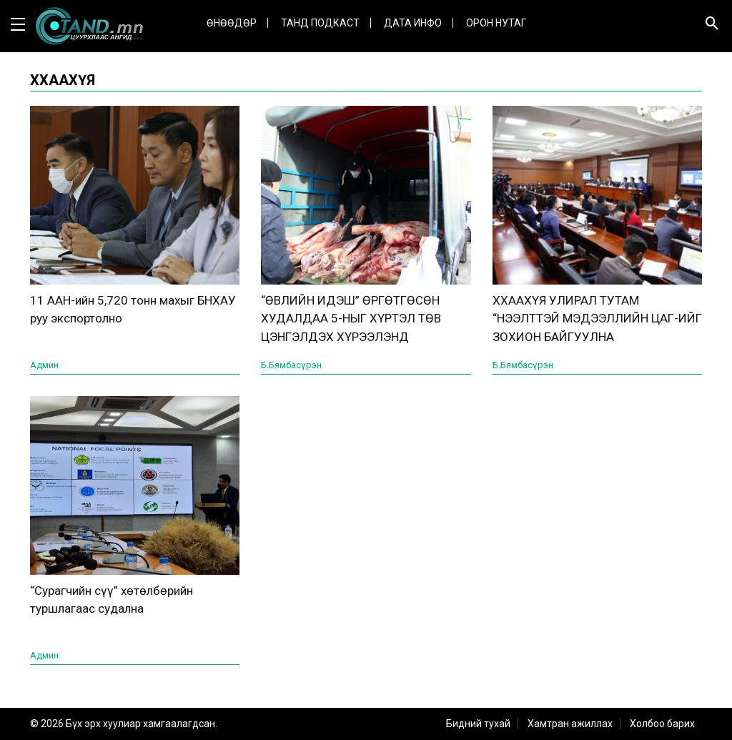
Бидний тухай (478, 723)
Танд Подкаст (320, 23)
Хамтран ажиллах (570, 723)
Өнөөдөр (232, 23)
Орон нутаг (496, 23)
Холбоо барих (662, 723)
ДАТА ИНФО (413, 23)
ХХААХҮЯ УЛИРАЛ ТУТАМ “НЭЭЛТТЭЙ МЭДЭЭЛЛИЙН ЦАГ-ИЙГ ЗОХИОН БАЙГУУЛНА (597, 318)
